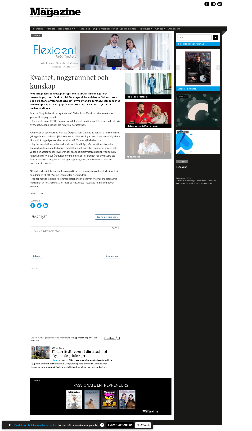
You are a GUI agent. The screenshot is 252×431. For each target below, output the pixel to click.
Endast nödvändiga (120, 425)
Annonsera (174, 28)
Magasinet (84, 28)
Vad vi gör (146, 28)
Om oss (160, 28)
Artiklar (51, 28)
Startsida (38, 28)
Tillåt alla (142, 425)
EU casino (181, 166)
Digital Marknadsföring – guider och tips (114, 28)
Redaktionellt (66, 28)
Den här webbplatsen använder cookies (36, 425)
